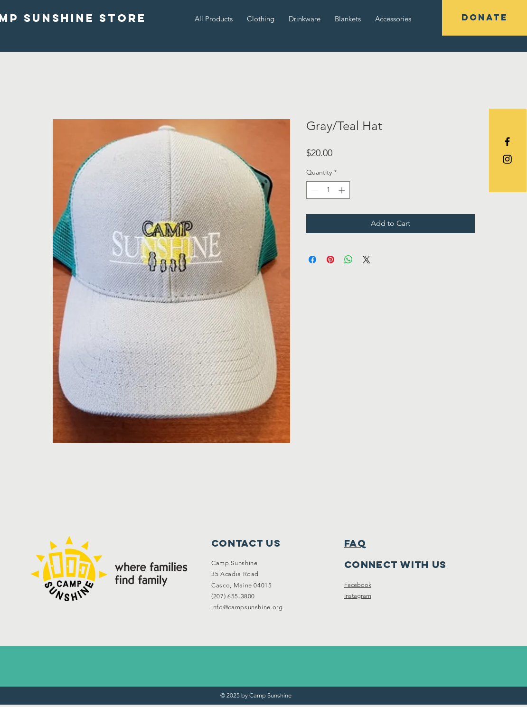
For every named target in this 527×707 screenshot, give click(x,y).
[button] (261, 18)
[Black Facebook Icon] (507, 142)
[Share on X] (366, 259)
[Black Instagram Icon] (507, 159)
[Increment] (342, 190)
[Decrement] (314, 190)
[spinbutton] (328, 190)
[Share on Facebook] (312, 259)
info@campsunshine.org (247, 607)
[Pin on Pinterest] (330, 259)
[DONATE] (484, 18)
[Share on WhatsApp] (348, 259)
